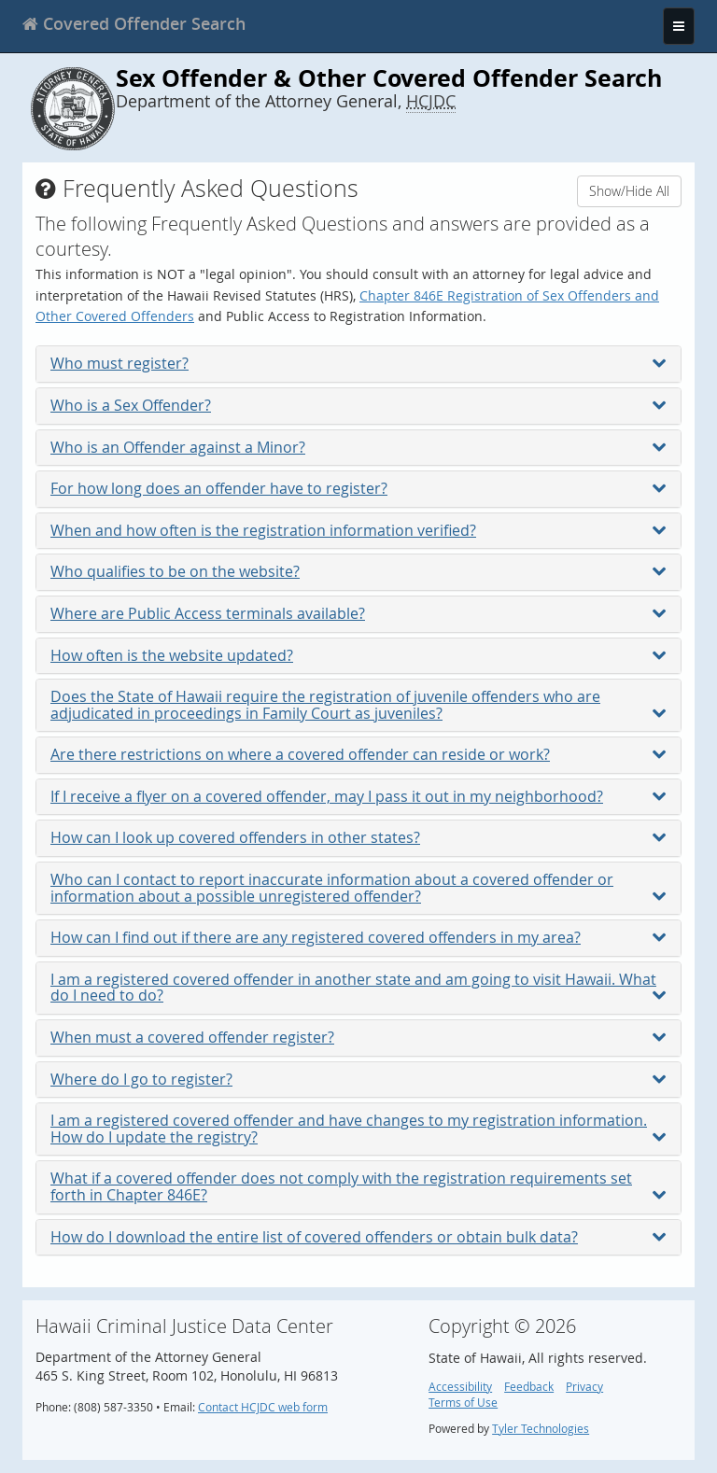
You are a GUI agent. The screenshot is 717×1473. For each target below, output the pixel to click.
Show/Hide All (629, 191)
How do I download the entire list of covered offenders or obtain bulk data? (358, 1237)
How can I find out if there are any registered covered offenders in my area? (358, 937)
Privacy (584, 1387)
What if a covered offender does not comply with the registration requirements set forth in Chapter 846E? (358, 1186)
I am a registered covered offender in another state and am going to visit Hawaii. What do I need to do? (358, 987)
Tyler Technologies (540, 1429)
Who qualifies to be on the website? (358, 571)
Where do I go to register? (358, 1079)
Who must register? (358, 363)
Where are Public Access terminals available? (358, 613)
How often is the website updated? (358, 655)
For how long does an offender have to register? (358, 488)
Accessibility (460, 1387)
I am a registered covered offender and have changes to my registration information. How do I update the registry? (358, 1128)
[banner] (134, 23)
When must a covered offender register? (358, 1037)
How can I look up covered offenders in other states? (358, 837)
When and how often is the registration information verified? (358, 530)
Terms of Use (463, 1403)
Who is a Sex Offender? (358, 405)
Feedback (529, 1387)
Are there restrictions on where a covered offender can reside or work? (358, 754)
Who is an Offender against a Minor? (358, 447)
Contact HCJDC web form (263, 1407)
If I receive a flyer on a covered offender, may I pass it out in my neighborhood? (358, 796)
